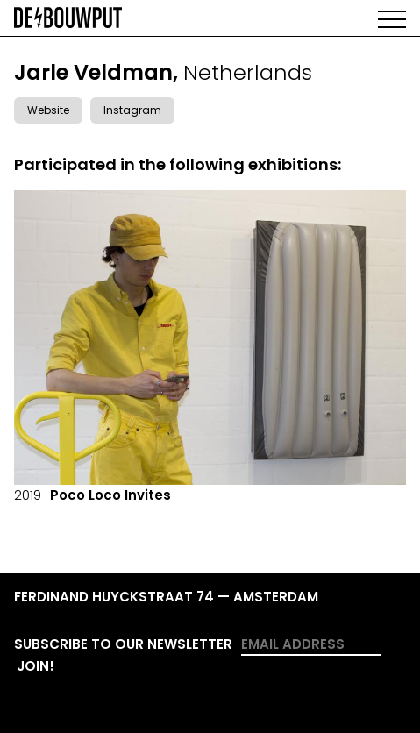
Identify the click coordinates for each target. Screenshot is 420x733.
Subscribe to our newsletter (123, 644)
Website (48, 110)
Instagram (132, 110)
